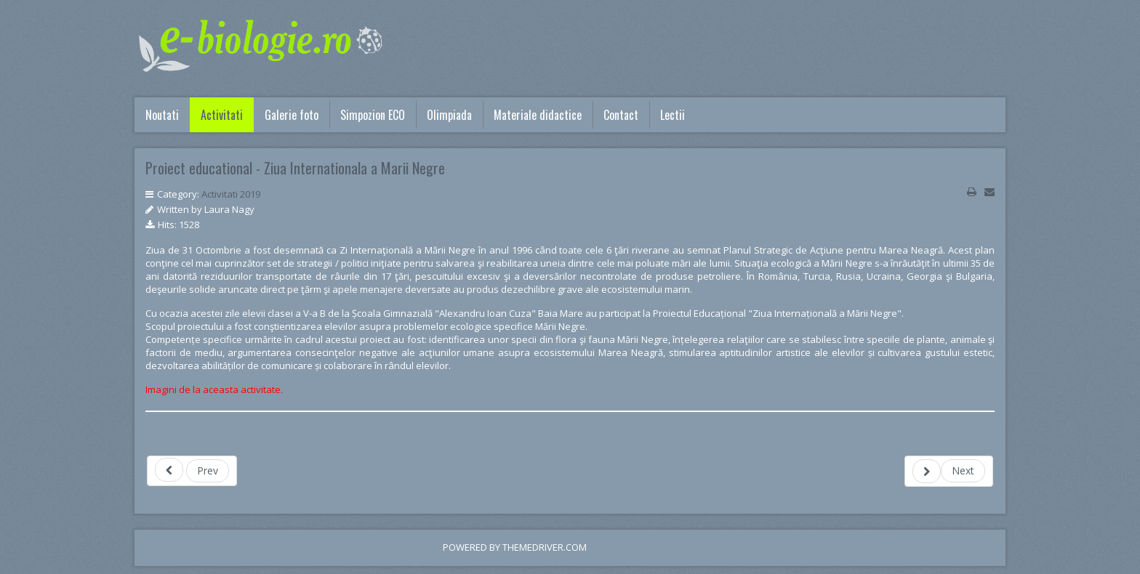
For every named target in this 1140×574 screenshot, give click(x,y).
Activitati (222, 114)
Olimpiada (449, 114)
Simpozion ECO (372, 114)
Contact (620, 114)
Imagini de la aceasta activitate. (214, 389)
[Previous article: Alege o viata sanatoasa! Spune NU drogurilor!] (192, 471)
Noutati (162, 114)
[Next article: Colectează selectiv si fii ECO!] (948, 471)
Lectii (672, 114)
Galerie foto (291, 114)
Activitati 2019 (230, 194)
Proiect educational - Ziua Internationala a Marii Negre (295, 168)
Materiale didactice (538, 114)
